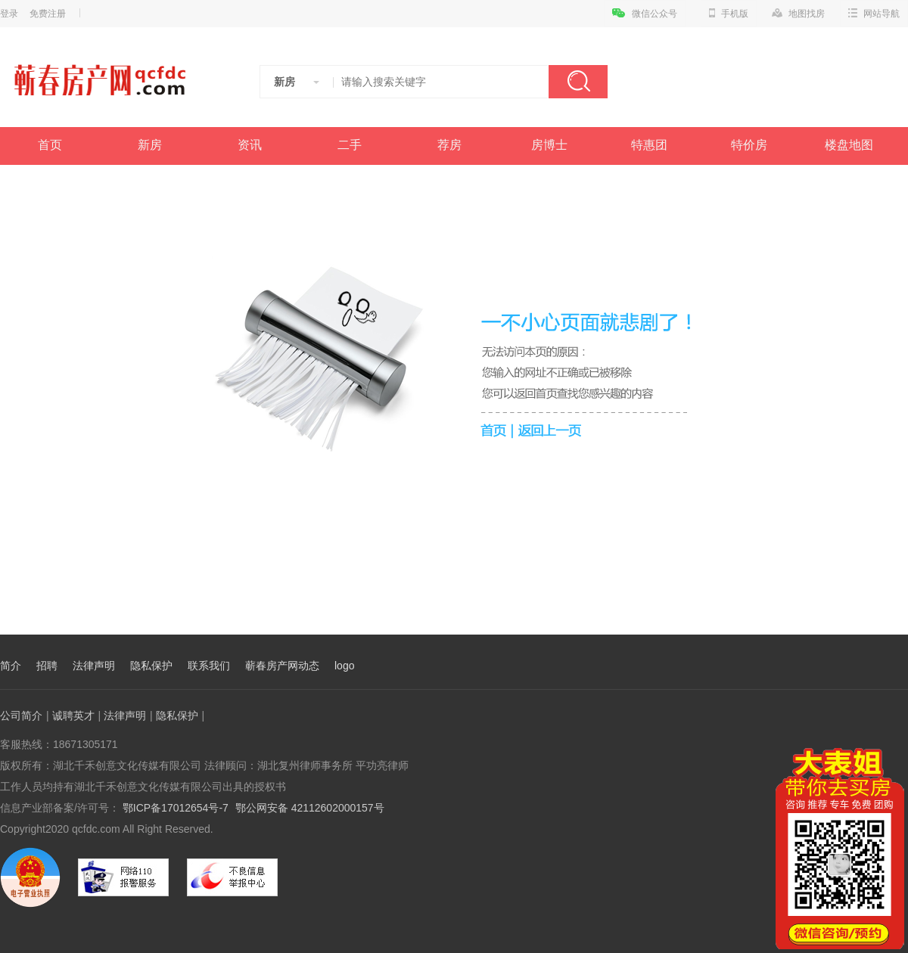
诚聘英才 (73, 715)
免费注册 (48, 13)
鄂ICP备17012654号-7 (174, 808)
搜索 (578, 81)
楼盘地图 (849, 144)
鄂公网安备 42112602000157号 (309, 808)
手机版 (728, 13)
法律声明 (94, 666)
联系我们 (209, 666)
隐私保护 (151, 666)
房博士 (549, 144)
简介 (10, 666)
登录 (9, 13)
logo (344, 666)
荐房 (449, 144)
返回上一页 (551, 429)
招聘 (47, 666)
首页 (50, 144)
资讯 (250, 144)
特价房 (749, 144)
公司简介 (21, 715)
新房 (150, 144)
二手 (349, 144)
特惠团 (649, 144)
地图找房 (798, 13)
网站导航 (874, 13)
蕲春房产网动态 (282, 666)
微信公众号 (644, 13)
